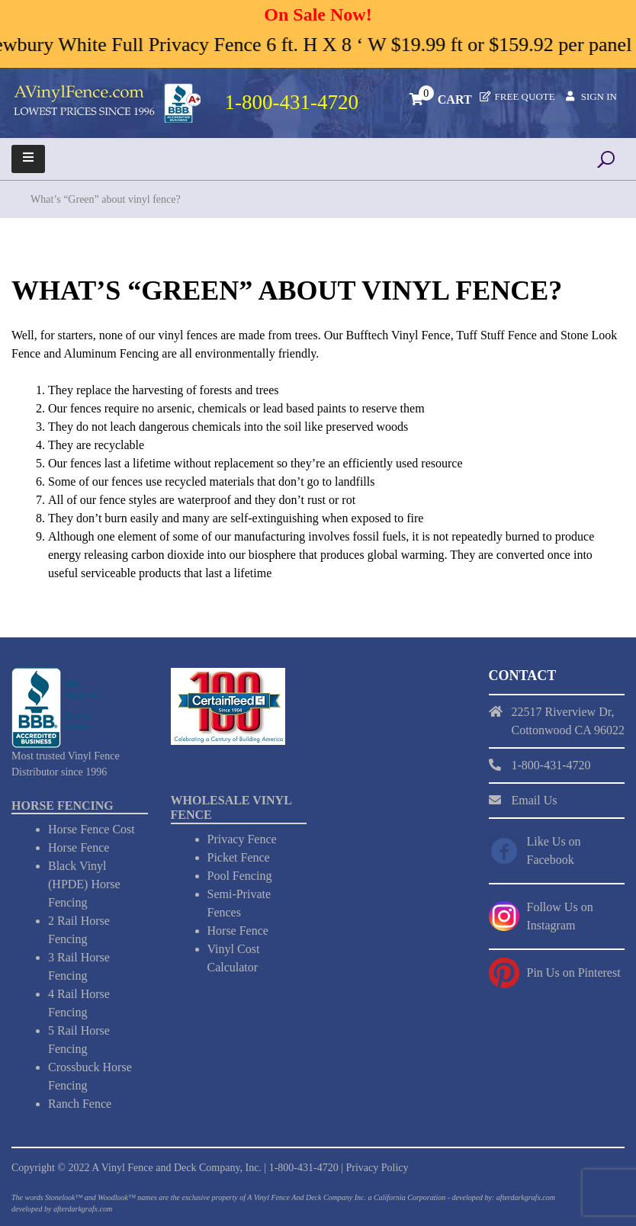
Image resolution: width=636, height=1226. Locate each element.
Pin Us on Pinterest (574, 972)
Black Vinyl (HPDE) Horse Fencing (84, 884)
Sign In (599, 96)
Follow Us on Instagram (560, 916)
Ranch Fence (79, 1103)
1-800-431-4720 (304, 1167)
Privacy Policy (376, 1167)
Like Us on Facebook (554, 850)
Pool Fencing (239, 875)
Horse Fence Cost (91, 829)
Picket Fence (238, 857)
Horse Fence (78, 847)
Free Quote (525, 96)
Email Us (534, 800)
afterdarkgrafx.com (82, 1209)
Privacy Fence (242, 839)
